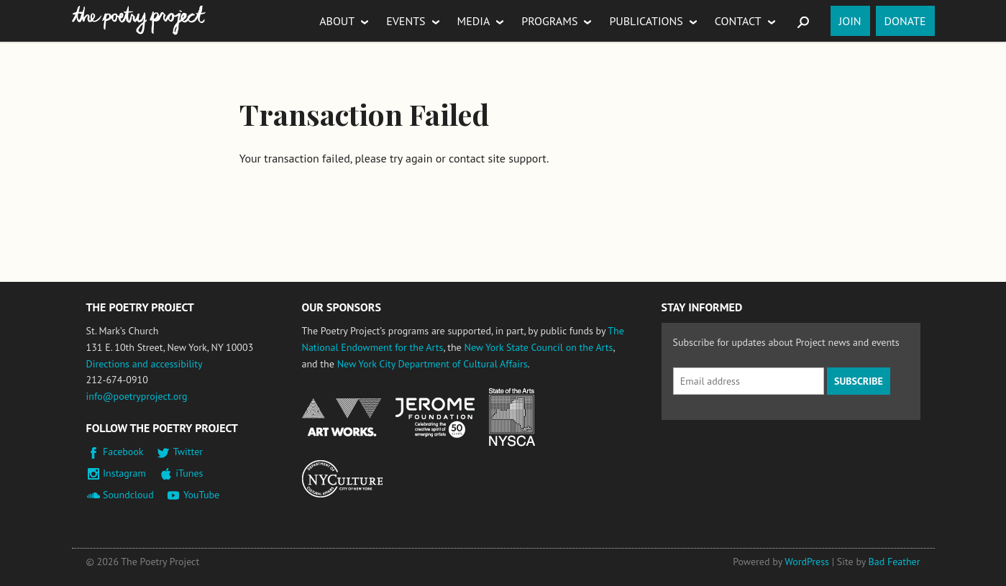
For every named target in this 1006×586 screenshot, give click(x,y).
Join (850, 21)
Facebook (123, 451)
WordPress (807, 561)
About (337, 21)
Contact (738, 21)
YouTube (201, 494)
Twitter (188, 451)
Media (473, 21)
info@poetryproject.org (137, 396)
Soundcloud (128, 494)
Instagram (124, 473)
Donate (905, 21)
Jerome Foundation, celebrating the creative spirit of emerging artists (435, 418)
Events (405, 21)
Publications (645, 21)
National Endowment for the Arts (341, 417)
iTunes (189, 473)
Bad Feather (894, 561)
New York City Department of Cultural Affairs (432, 363)
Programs (549, 21)
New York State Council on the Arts (538, 347)
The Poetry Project (139, 20)
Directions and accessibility (144, 363)
